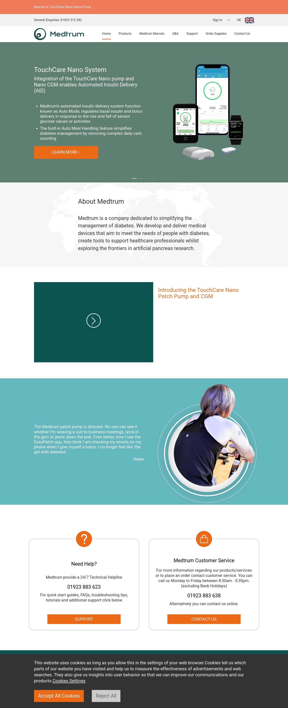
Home (106, 33)
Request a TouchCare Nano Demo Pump (62, 7)
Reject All (106, 696)
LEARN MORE (97, 152)
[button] (134, 178)
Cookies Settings (69, 680)
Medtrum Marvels (151, 33)
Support (192, 33)
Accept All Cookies (59, 696)
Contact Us (242, 33)
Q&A (175, 33)
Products (125, 33)
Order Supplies (216, 33)
